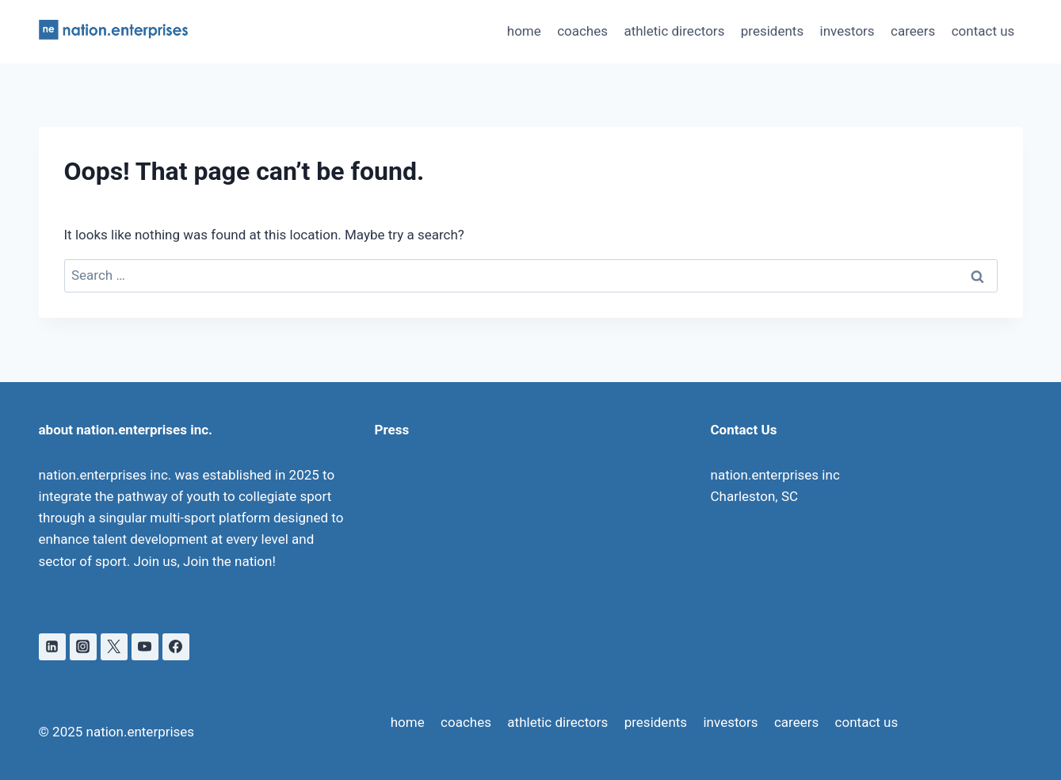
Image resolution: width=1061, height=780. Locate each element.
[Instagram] (83, 646)
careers (913, 31)
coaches (582, 31)
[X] (114, 646)
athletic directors (674, 31)
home (524, 31)
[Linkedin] (52, 646)
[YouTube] (145, 646)
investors (847, 31)
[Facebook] (175, 646)
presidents (772, 31)
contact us (983, 31)
